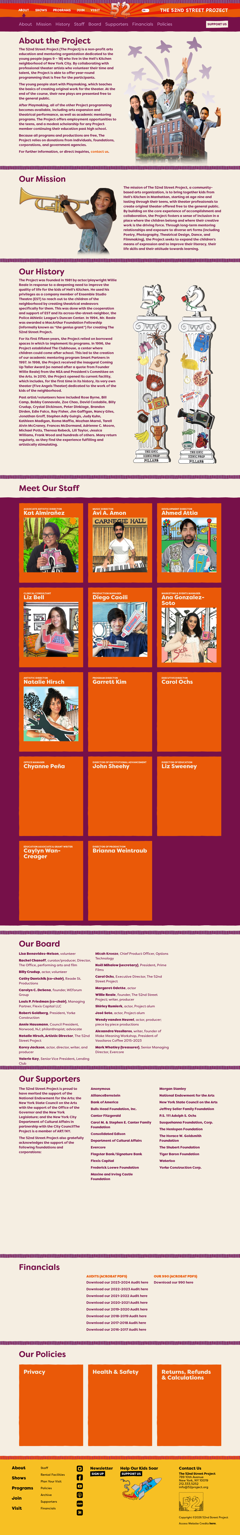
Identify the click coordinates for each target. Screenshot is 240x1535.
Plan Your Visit (51, 1481)
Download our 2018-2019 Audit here (116, 1316)
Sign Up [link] (98, 1474)
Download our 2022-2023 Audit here (117, 1289)
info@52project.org (193, 1487)
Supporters (116, 24)
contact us (99, 151)
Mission (43, 24)
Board (94, 24)
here (212, 1523)
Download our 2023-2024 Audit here (117, 1282)
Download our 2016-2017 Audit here (116, 1329)
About (24, 10)
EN (144, 10)
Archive (46, 1495)
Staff (79, 24)
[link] (80, 1469)
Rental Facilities (53, 1475)
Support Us (217, 24)
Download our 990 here (173, 1282)
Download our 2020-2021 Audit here (117, 1302)
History (62, 24)
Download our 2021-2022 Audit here (116, 1296)
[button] (51, 543)
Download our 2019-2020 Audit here (117, 1309)
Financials (142, 24)
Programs (62, 10)
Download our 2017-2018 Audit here (116, 1323)
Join (81, 10)
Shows (41, 10)
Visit (95, 10)
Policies (164, 24)
